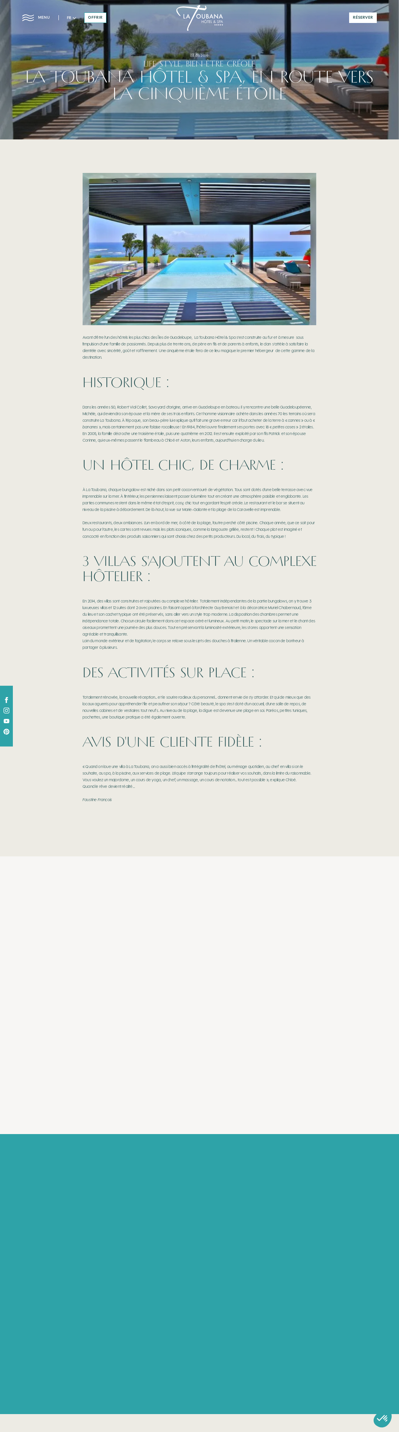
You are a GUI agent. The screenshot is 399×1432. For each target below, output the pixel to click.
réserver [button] (363, 17)
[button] (71, 18)
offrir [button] (95, 17)
